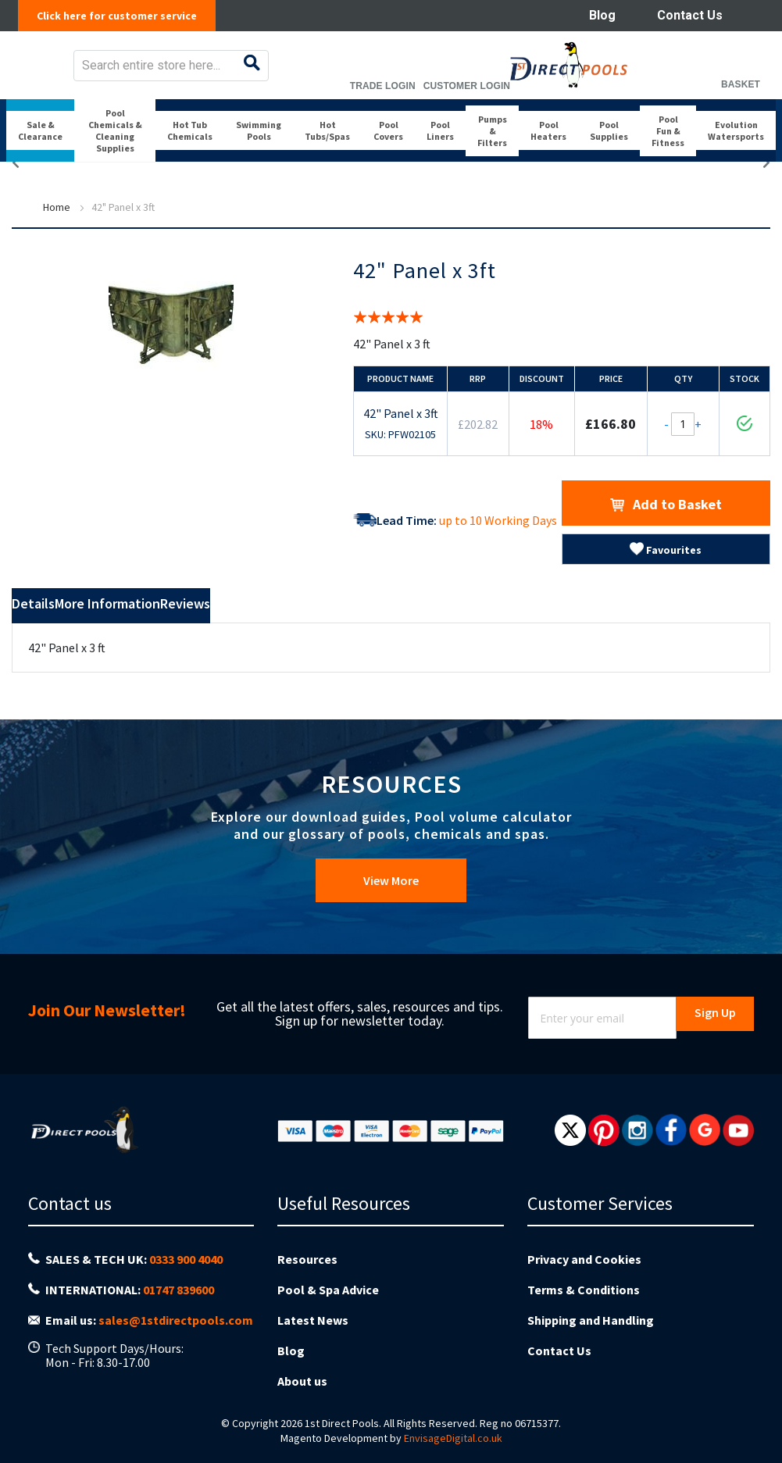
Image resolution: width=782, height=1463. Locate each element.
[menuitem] (41, 154)
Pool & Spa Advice (328, 1298)
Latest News (312, 1322)
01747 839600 (178, 1300)
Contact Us (690, 15)
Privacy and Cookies (584, 1274)
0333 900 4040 (186, 1275)
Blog (602, 15)
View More (391, 906)
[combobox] (367, 76)
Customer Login (657, 96)
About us (302, 1371)
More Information (181, 632)
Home (56, 233)
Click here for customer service (125, 15)
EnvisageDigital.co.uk (453, 1425)
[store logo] (75, 76)
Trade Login (573, 96)
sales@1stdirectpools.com (175, 1324)
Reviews (313, 632)
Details (54, 632)
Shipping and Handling (590, 1322)
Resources (307, 1274)
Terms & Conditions (583, 1298)
